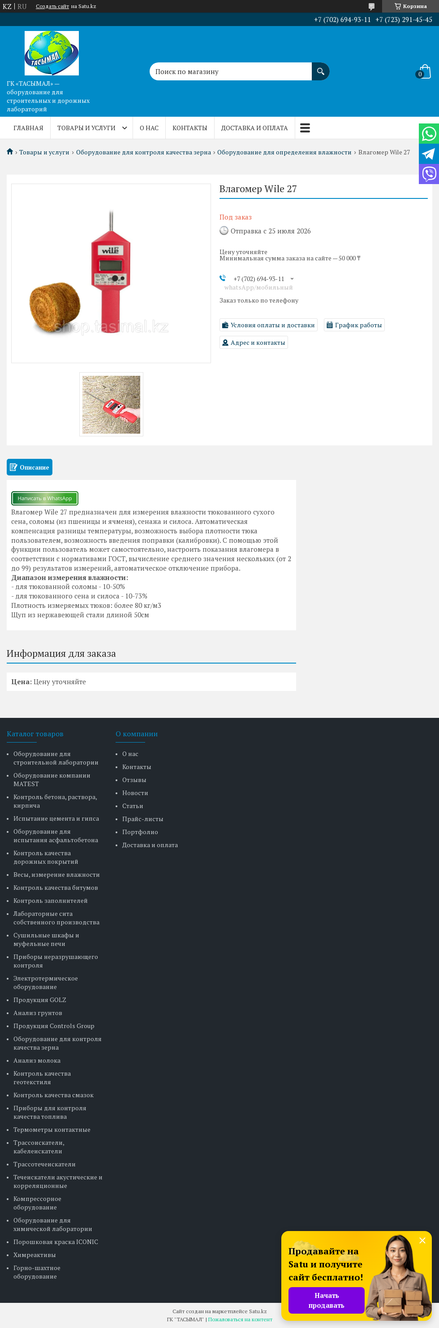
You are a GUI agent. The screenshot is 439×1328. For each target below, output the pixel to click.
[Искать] (321, 67)
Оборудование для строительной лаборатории (56, 757)
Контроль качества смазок (53, 1095)
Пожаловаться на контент (240, 1319)
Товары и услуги (86, 127)
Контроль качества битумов (55, 887)
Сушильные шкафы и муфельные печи (46, 939)
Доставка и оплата (254, 127)
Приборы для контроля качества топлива (49, 1112)
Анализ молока (36, 1060)
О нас (149, 127)
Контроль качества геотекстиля (42, 1077)
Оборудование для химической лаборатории (52, 1224)
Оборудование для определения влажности (284, 152)
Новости (135, 792)
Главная (28, 127)
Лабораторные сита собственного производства (56, 917)
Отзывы (134, 779)
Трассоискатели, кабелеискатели (38, 1146)
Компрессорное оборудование (37, 1202)
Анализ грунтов (37, 1012)
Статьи (132, 805)
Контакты (189, 127)
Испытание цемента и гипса (56, 818)
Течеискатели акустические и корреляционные (58, 1181)
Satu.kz (258, 1311)
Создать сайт (52, 6)
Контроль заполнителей (50, 900)
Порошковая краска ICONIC (55, 1241)
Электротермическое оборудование (45, 982)
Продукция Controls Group (54, 1025)
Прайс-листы (143, 818)
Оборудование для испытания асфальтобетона (55, 835)
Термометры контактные (51, 1129)
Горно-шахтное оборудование (36, 1271)
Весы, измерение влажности (56, 874)
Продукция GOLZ (39, 999)
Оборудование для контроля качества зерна (143, 152)
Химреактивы (34, 1254)
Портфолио (140, 831)
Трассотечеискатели (44, 1164)
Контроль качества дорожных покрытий (45, 857)
